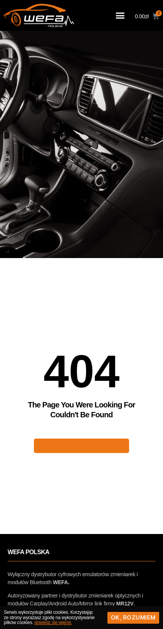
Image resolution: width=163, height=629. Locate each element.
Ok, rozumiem (133, 617)
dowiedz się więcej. (53, 622)
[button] (120, 15)
